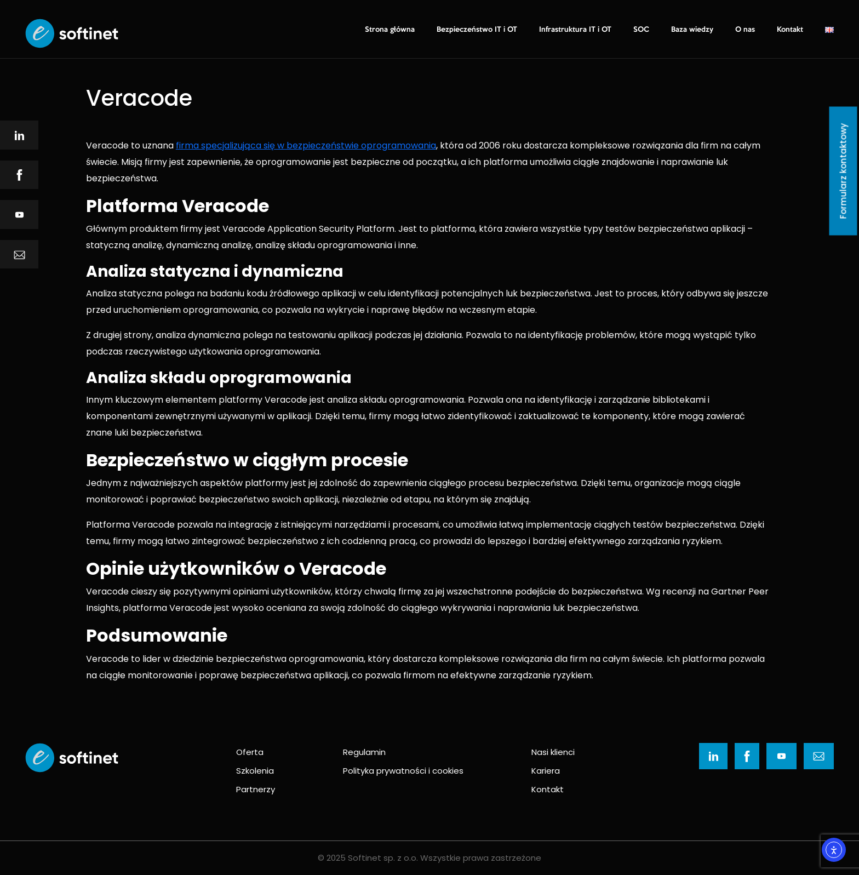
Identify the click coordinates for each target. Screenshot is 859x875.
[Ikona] (19, 135)
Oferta (250, 752)
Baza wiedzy (692, 29)
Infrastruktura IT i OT (575, 29)
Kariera (545, 770)
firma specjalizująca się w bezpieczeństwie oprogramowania (306, 145)
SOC (641, 29)
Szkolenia (255, 770)
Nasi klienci (553, 752)
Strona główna (390, 29)
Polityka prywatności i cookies (403, 770)
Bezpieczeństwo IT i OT (477, 29)
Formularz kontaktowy (843, 171)
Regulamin (364, 752)
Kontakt (790, 29)
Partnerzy (255, 789)
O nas (745, 29)
